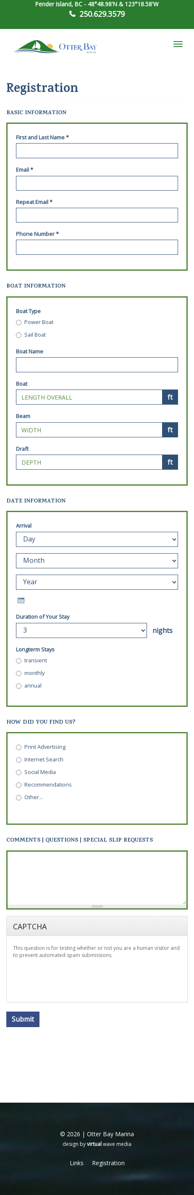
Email (24, 169)
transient (31, 660)
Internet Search (39, 759)
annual (29, 685)
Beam (23, 416)
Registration (108, 1163)
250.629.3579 (102, 14)
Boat (21, 383)
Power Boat (34, 322)
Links (77, 1163)
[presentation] (21, 600)
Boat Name (29, 351)
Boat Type (28, 311)
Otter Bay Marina (110, 1134)
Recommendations (44, 784)
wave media (109, 1144)
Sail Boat (31, 334)
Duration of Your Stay (42, 616)
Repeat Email (34, 202)
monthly (30, 673)
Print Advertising (41, 746)
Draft (22, 448)
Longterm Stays (35, 649)
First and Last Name (42, 137)
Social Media (36, 772)
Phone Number (37, 234)
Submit (23, 1019)
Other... (29, 797)
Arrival (23, 525)
